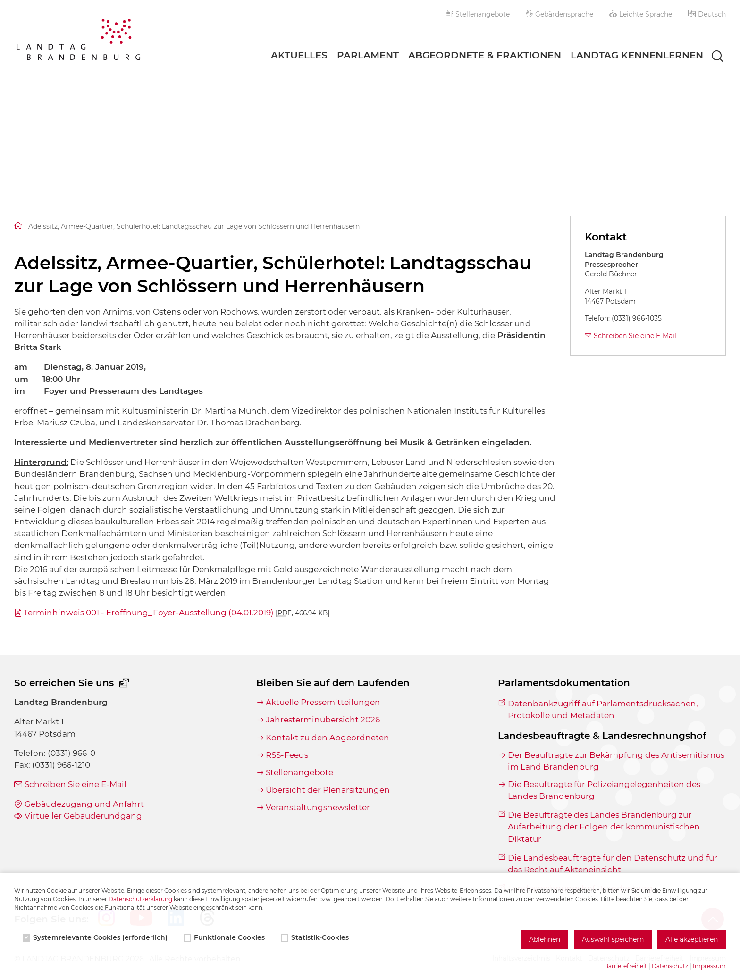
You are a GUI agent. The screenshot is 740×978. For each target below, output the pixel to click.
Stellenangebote (478, 14)
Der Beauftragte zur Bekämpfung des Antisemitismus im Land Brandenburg (616, 760)
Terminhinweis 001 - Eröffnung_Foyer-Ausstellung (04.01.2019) (176, 612)
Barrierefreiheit (625, 966)
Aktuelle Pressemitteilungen (323, 702)
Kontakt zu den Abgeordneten (327, 737)
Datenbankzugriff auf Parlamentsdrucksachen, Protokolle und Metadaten (603, 709)
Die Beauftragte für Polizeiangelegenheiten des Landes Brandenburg (604, 790)
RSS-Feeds (287, 755)
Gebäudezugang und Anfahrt (84, 804)
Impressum (709, 966)
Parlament (368, 55)
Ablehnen (544, 939)
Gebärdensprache (560, 14)
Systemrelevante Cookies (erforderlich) (96, 937)
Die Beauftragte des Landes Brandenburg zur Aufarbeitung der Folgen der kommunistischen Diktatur (604, 826)
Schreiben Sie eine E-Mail (635, 336)
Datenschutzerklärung (140, 899)
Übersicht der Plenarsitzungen (328, 790)
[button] (707, 14)
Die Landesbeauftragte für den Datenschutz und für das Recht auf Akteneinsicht (612, 863)
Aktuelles (299, 55)
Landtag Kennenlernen (637, 55)
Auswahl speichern (613, 939)
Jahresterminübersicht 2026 (323, 719)
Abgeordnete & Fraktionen (484, 55)
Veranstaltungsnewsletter (318, 807)
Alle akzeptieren (691, 939)
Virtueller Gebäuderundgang (83, 816)
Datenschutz (670, 966)
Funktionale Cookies (225, 937)
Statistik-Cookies (316, 937)
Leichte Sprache (640, 14)
